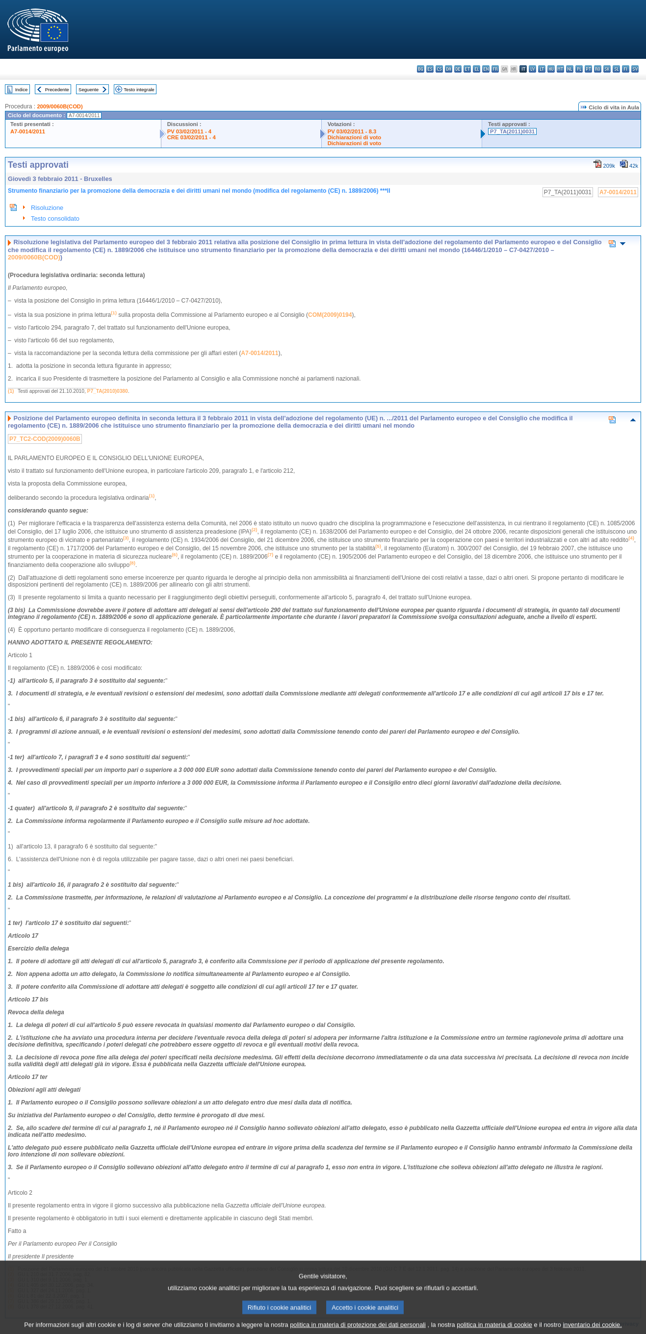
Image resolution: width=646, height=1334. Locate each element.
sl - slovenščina (616, 69)
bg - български (420, 69)
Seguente (88, 89)
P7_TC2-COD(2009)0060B (44, 439)
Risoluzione (47, 207)
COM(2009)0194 (330, 314)
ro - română (597, 69)
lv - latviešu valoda (532, 69)
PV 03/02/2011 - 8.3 (352, 131)
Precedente (57, 89)
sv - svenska (635, 69)
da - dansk (448, 69)
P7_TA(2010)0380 (107, 391)
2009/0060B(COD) (59, 106)
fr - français (495, 69)
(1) (11, 391)
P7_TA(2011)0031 (512, 131)
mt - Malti (560, 69)
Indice (21, 89)
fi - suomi (625, 69)
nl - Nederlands (569, 69)
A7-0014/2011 (27, 131)
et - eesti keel (467, 69)
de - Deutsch (458, 69)
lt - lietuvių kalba (541, 69)
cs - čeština (439, 69)
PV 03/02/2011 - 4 (189, 131)
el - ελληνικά (476, 69)
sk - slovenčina (607, 69)
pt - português (588, 69)
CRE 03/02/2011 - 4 (191, 137)
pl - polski (579, 69)
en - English (486, 69)
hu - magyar (551, 69)
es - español (430, 69)
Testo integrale (139, 89)
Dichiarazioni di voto (354, 137)
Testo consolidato (55, 218)
